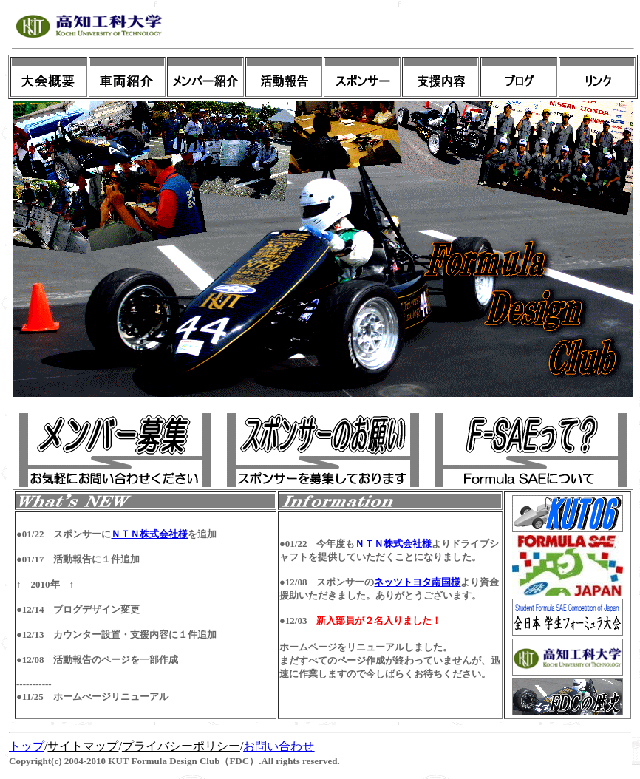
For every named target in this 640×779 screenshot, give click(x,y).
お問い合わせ (278, 746)
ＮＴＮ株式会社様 (149, 534)
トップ (26, 746)
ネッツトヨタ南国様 (417, 582)
